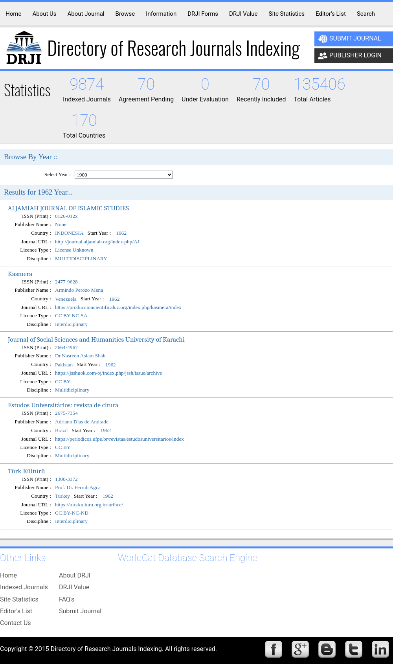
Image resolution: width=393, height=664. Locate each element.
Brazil (61, 430)
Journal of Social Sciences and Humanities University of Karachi (96, 339)
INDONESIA (69, 233)
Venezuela (66, 299)
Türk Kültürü (26, 471)
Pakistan (64, 365)
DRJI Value (74, 587)
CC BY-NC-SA (71, 315)
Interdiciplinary (71, 324)
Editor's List (16, 611)
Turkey (62, 496)
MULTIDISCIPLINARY (81, 258)
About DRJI (74, 575)
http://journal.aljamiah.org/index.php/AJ (97, 242)
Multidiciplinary (72, 390)
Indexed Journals (24, 587)
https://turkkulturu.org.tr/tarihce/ (89, 505)
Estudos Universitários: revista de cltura (63, 405)
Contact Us (15, 623)
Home (8, 575)
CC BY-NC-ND (71, 513)
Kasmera (20, 274)
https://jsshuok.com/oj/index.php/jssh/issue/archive (108, 373)
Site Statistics (19, 599)
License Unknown (74, 250)
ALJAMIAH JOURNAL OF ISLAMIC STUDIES (68, 208)
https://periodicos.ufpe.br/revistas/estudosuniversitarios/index (119, 439)
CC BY (63, 381)
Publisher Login (350, 56)
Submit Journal (349, 39)
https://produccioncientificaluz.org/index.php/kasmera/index (118, 307)
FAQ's (66, 599)
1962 (121, 233)
